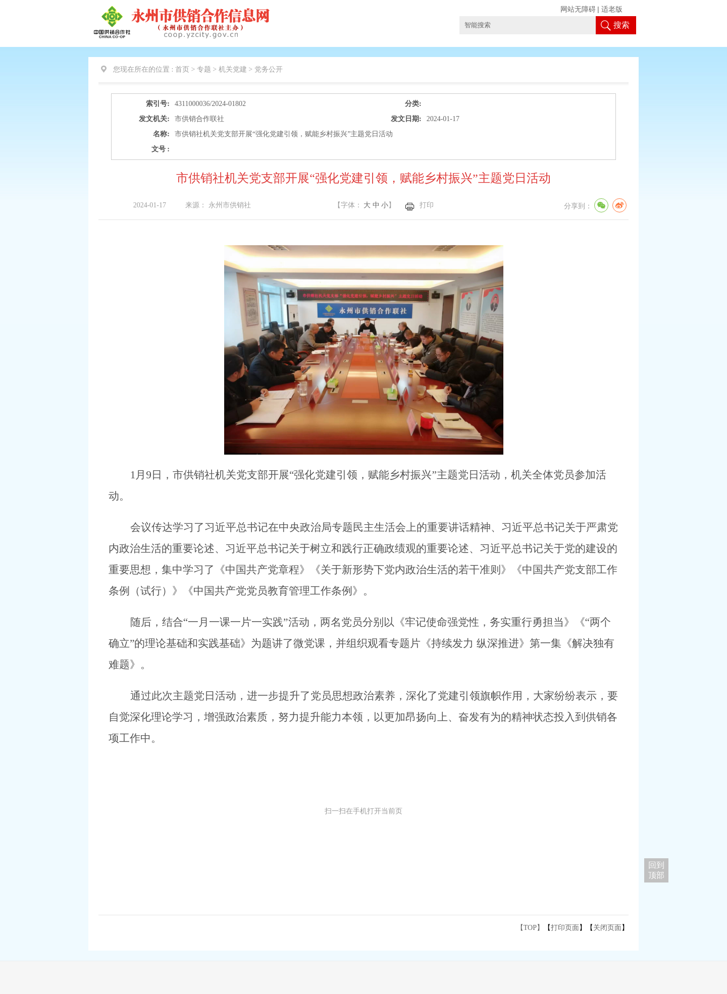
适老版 (611, 9)
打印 (427, 205)
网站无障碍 (578, 9)
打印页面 (565, 927)
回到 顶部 (656, 870)
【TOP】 (530, 927)
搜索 (621, 25)
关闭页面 (607, 927)
